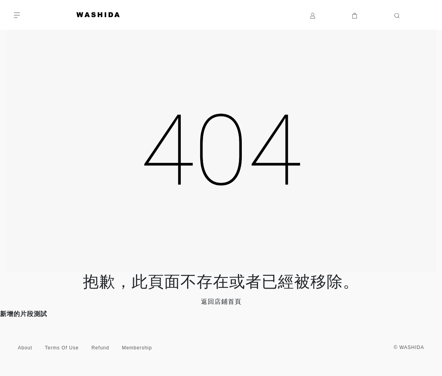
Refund (100, 348)
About (25, 348)
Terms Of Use (61, 348)
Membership (137, 348)
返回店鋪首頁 (221, 301)
